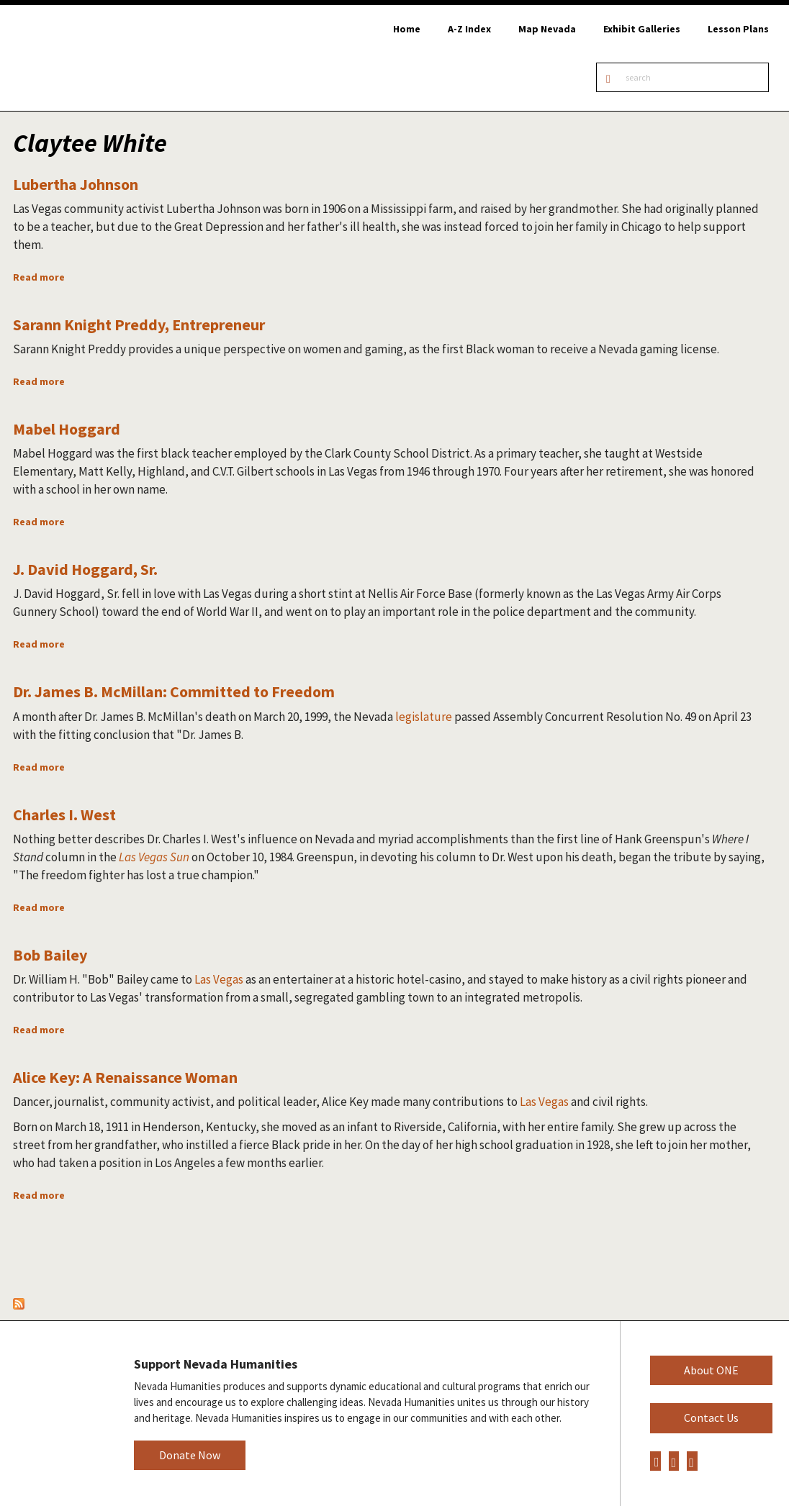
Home (406, 28)
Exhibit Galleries (641, 28)
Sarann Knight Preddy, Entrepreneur (139, 324)
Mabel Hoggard (66, 429)
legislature (423, 717)
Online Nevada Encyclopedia (86, 58)
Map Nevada (547, 28)
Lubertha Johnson (75, 184)
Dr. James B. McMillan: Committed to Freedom (174, 691)
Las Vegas (218, 979)
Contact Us (711, 1417)
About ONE (711, 1370)
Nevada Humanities (55, 1413)
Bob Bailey (50, 955)
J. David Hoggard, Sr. (85, 569)
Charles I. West (64, 814)
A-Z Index (469, 28)
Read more (39, 277)
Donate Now (189, 1455)
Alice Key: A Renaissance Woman (125, 1077)
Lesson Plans (738, 28)
